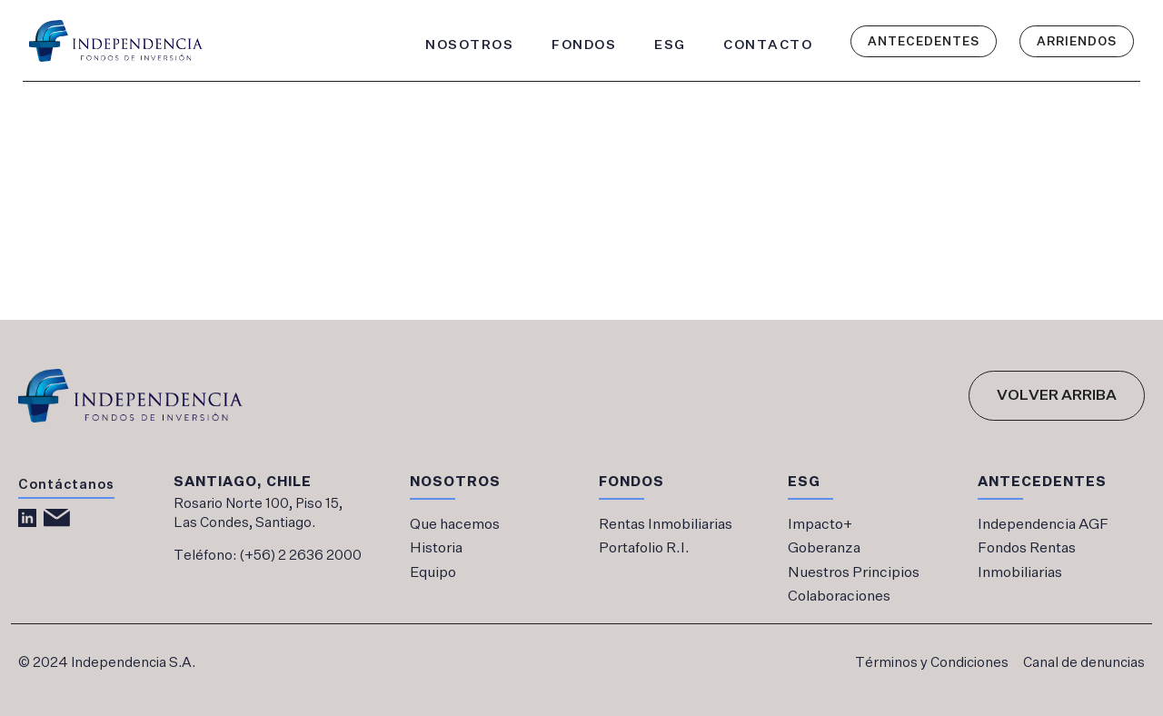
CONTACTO (767, 44)
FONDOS (584, 44)
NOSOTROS (469, 44)
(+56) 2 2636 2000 (300, 555)
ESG (670, 44)
